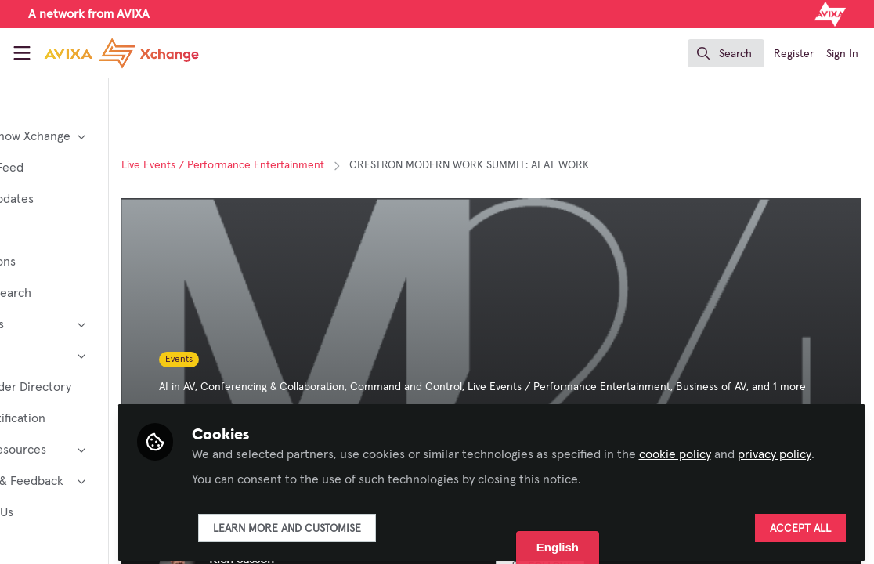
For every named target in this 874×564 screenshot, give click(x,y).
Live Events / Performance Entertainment (314, 165)
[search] (726, 53)
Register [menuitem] (794, 54)
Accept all (800, 522)
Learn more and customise (378, 522)
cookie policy (766, 429)
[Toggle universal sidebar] (22, 53)
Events (270, 359)
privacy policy (319, 448)
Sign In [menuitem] (842, 54)
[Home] (104, 53)
